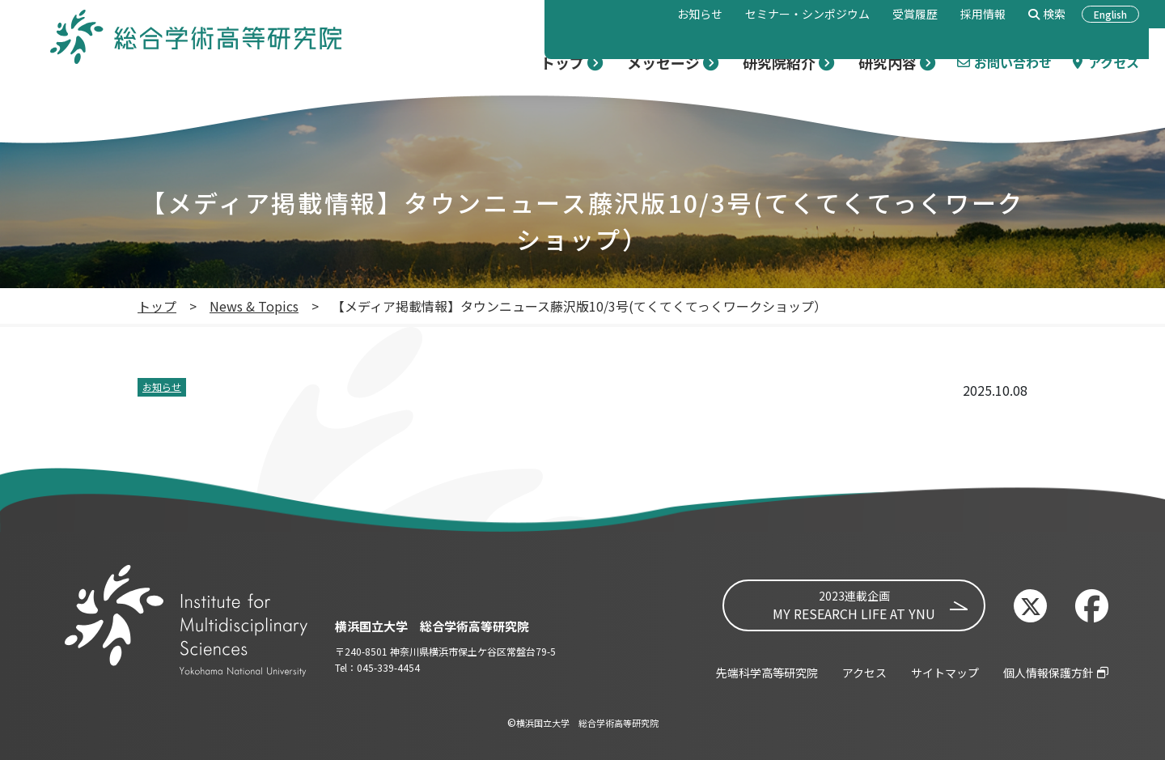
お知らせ (161, 386)
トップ (157, 306)
